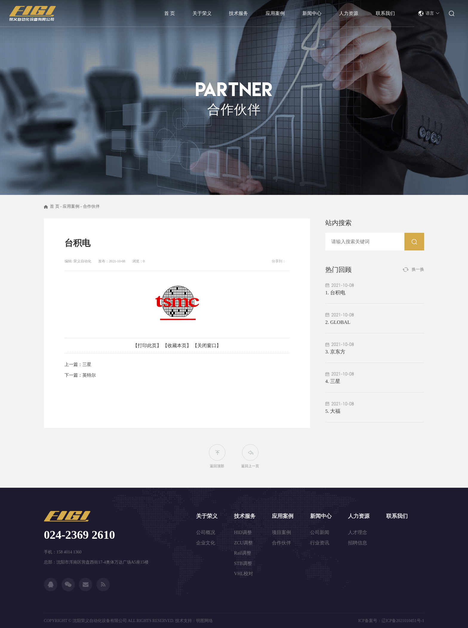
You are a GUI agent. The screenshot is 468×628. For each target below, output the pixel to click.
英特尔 (89, 375)
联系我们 (397, 516)
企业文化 (205, 542)
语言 (433, 13)
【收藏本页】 (177, 345)
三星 (86, 364)
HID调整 (243, 532)
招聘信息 (357, 542)
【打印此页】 (147, 345)
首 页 (54, 206)
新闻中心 (321, 516)
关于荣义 (207, 516)
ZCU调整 (243, 542)
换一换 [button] (418, 269)
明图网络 (204, 620)
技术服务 (244, 516)
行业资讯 (319, 542)
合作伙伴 (91, 206)
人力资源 (359, 516)
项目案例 (281, 532)
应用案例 (71, 206)
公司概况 (205, 532)
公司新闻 (319, 532)
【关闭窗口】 (207, 345)
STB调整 (243, 563)
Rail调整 (242, 552)
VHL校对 (243, 573)
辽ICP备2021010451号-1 (402, 620)
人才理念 (357, 532)
